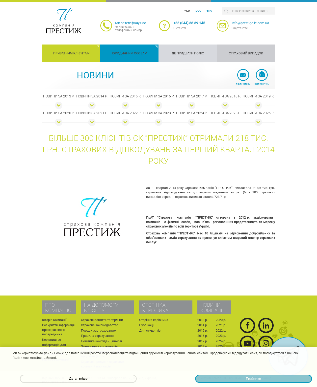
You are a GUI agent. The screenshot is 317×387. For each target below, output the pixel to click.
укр (187, 10)
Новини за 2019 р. (258, 96)
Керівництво (51, 339)
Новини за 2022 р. (125, 113)
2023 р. (221, 336)
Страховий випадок (246, 53)
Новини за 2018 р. (225, 96)
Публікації (146, 325)
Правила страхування (97, 336)
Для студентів (149, 330)
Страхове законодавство (99, 325)
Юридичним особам (129, 53)
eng (209, 10)
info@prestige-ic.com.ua (250, 23)
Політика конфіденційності (101, 341)
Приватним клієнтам (71, 53)
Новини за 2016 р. (158, 96)
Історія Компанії (54, 320)
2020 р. (221, 320)
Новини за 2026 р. (258, 113)
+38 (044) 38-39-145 (189, 23)
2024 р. (221, 341)
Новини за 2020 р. (58, 113)
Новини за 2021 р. (91, 113)
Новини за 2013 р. (58, 96)
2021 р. (221, 325)
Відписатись (262, 83)
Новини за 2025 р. (225, 113)
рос (198, 10)
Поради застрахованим (98, 330)
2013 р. (202, 320)
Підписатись (243, 83)
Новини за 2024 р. (191, 113)
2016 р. (202, 336)
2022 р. (221, 330)
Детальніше (78, 378)
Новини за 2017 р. (191, 96)
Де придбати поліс (188, 53)
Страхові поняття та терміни (102, 320)
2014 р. (202, 325)
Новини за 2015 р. (125, 96)
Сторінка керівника (153, 320)
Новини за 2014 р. (91, 96)
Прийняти (253, 378)
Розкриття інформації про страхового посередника (58, 329)
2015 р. (202, 330)
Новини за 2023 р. (158, 113)
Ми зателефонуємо (130, 23)
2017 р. (202, 341)
